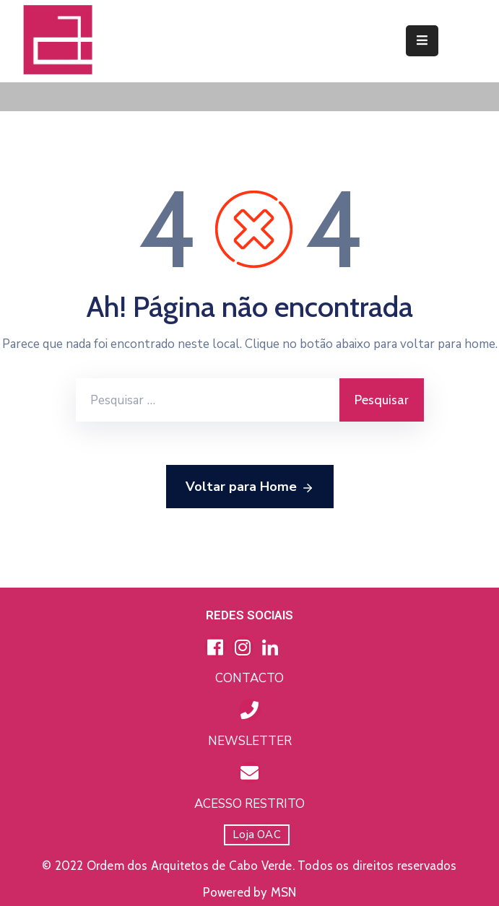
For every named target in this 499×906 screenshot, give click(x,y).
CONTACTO (249, 678)
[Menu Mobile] (422, 40)
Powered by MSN (250, 892)
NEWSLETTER (250, 741)
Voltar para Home (250, 487)
